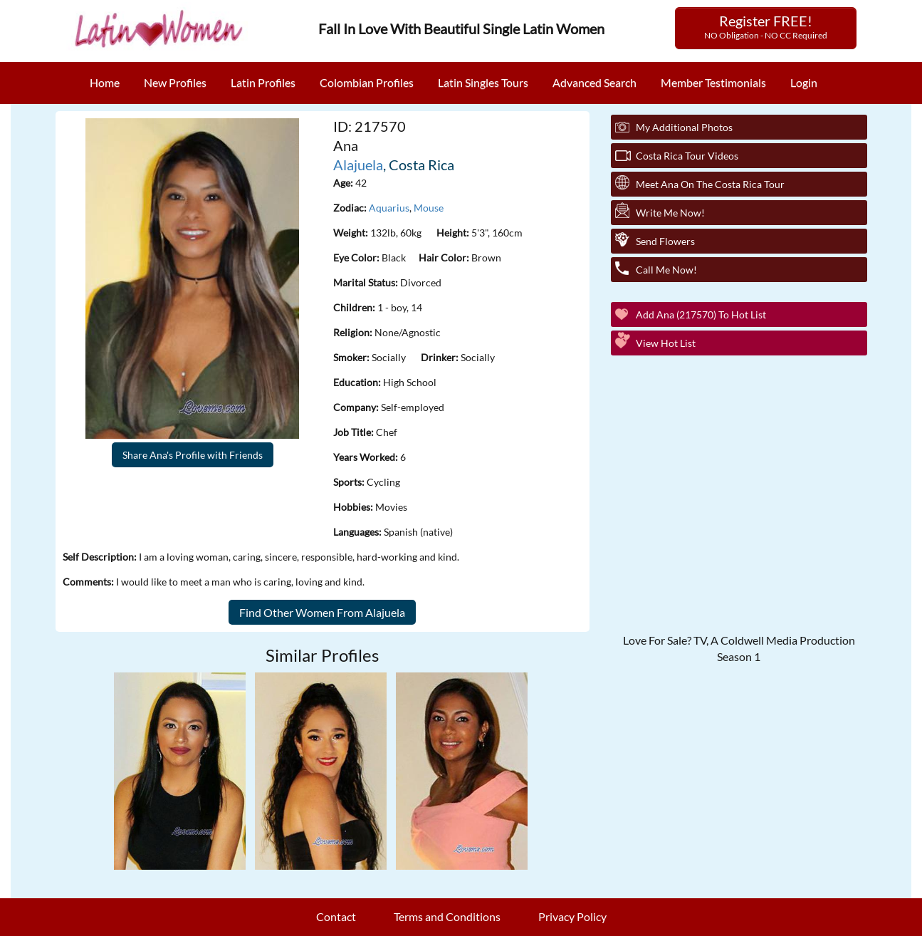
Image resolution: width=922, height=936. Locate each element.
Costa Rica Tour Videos (687, 156)
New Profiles (175, 82)
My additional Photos (684, 127)
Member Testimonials (713, 82)
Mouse (429, 208)
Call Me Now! (666, 270)
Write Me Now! (670, 213)
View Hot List (666, 343)
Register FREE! (765, 26)
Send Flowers (665, 241)
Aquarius (389, 208)
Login (803, 82)
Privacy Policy (572, 916)
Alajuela (358, 164)
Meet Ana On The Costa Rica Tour (710, 184)
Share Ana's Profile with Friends (192, 455)
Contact (336, 916)
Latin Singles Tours (483, 82)
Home (105, 82)
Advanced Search (594, 82)
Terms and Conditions (447, 916)
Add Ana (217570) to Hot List (701, 314)
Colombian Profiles (367, 82)
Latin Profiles (263, 82)
